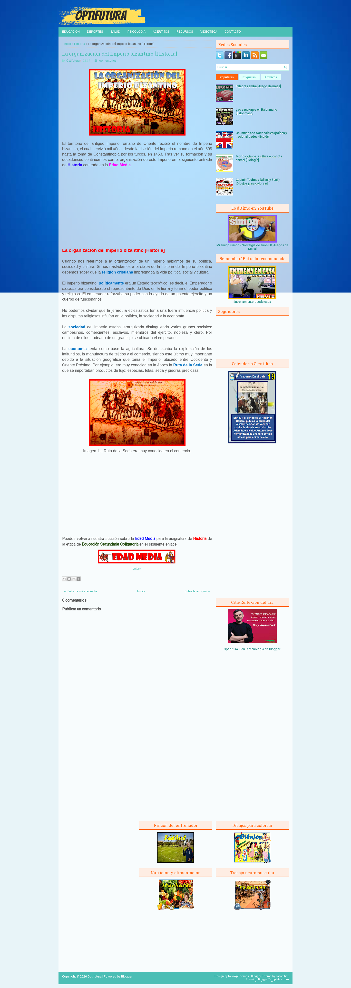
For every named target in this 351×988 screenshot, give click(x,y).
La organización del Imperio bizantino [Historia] (119, 53)
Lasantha (281, 976)
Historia (79, 44)
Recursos (184, 31)
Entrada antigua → (198, 591)
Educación (71, 31)
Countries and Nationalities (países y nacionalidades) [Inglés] (261, 134)
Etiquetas (249, 77)
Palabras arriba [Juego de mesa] (258, 86)
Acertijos (161, 31)
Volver (136, 568)
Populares (227, 77)
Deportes (95, 31)
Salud (115, 31)
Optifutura (73, 60)
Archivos (270, 77)
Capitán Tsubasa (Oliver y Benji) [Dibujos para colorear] (258, 181)
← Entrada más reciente (80, 591)
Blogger (274, 649)
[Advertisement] (137, 207)
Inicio (67, 44)
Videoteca (208, 31)
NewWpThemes (238, 976)
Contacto (232, 31)
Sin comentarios (105, 60)
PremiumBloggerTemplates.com (267, 979)
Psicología (136, 31)
